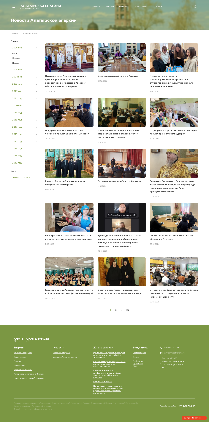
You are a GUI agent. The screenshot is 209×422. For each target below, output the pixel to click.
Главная (15, 34)
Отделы (17, 361)
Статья (27, 177)
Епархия (91, 7)
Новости (105, 7)
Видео (136, 357)
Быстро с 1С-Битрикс (192, 418)
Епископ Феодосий (23, 353)
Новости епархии (61, 353)
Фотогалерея (139, 353)
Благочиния (19, 365)
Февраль (16, 58)
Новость (16, 177)
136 (127, 310)
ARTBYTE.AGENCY (187, 406)
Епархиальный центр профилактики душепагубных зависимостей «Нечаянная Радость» (107, 374)
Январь (15, 63)
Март (14, 53)
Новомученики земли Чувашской (29, 378)
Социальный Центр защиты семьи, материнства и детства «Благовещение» (109, 364)
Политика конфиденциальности (37, 409)
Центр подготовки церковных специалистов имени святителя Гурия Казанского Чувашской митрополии (108, 389)
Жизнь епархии (137, 7)
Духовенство (20, 357)
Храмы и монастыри (23, 370)
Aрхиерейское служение (65, 357)
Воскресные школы (102, 382)
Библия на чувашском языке (138, 363)
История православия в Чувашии (29, 374)
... (121, 310)
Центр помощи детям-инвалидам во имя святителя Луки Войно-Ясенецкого (109, 355)
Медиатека (119, 7)
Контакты (154, 7)
